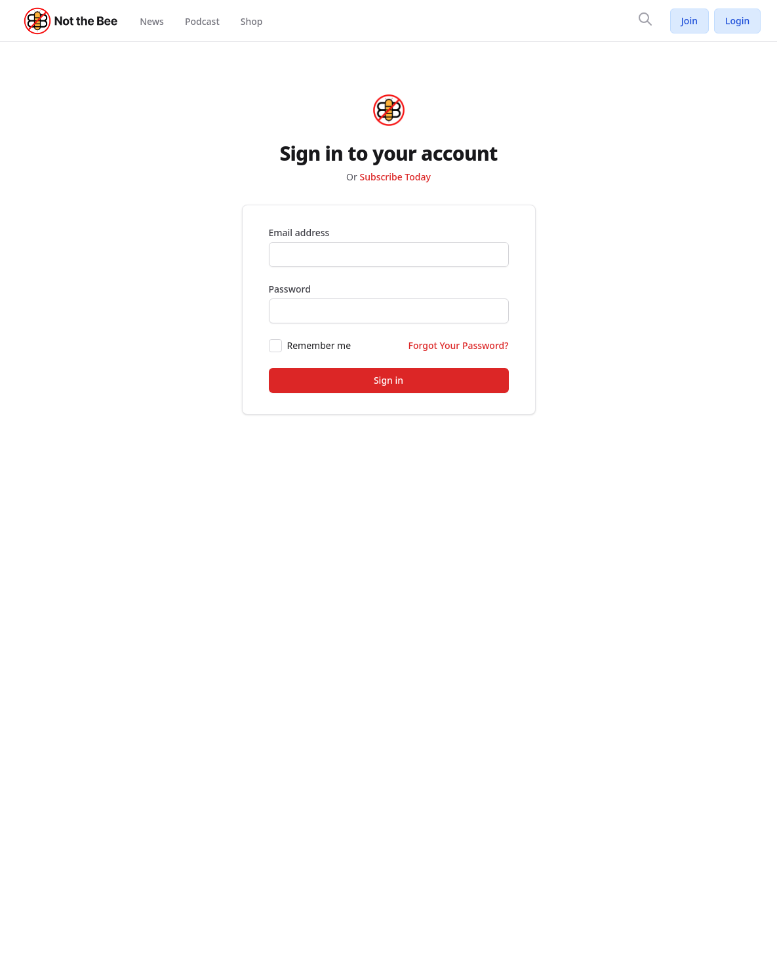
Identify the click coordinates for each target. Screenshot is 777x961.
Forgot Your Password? (458, 345)
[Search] (645, 19)
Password (290, 289)
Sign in (388, 380)
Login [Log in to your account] (737, 20)
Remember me (319, 345)
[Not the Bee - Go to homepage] (71, 21)
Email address (299, 232)
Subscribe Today (394, 177)
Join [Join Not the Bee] (689, 20)
